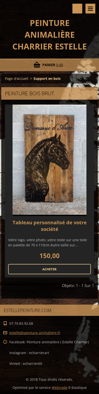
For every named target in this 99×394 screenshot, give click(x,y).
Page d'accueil (16, 78)
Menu (90, 8)
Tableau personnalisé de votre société (50, 225)
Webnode (59, 387)
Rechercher (77, 8)
